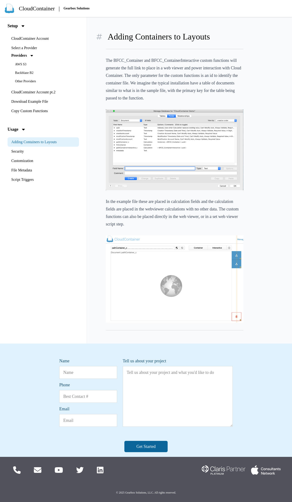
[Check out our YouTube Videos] (59, 470)
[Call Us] (17, 470)
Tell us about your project (144, 361)
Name (64, 361)
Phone (64, 385)
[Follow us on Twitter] (80, 470)
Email (64, 409)
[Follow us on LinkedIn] (100, 470)
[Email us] (37, 470)
